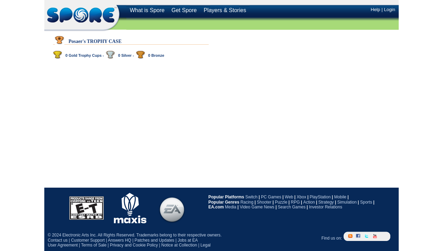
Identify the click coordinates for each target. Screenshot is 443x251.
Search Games (292, 207)
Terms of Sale (93, 245)
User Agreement (63, 245)
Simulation (346, 202)
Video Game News (257, 207)
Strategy (326, 202)
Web (289, 197)
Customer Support (88, 240)
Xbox (301, 197)
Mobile (340, 197)
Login (389, 9)
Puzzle (281, 202)
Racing (247, 202)
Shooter (264, 202)
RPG (295, 202)
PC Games (271, 197)
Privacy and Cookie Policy (134, 245)
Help (375, 9)
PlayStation (320, 197)
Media (230, 207)
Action (309, 202)
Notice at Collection (179, 245)
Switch (251, 197)
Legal (205, 245)
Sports (366, 202)
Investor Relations (325, 207)
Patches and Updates (154, 240)
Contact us (57, 240)
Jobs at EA (188, 240)
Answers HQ (119, 240)
